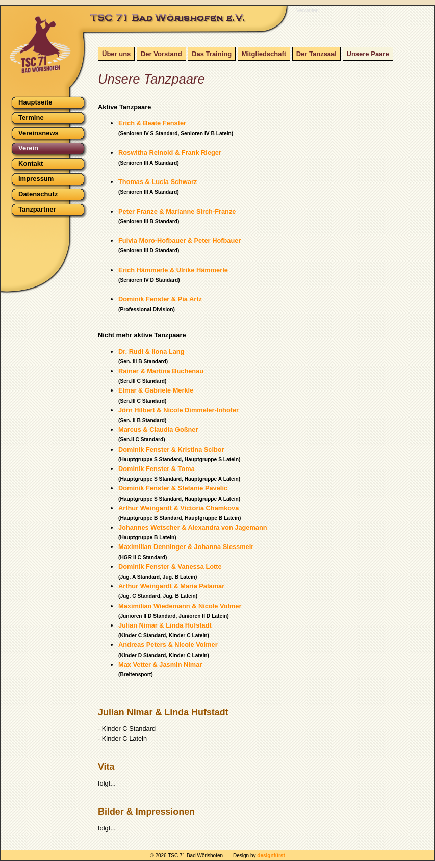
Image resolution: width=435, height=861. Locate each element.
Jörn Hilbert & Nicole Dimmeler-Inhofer (178, 410)
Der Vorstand (161, 54)
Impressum (36, 178)
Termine (31, 117)
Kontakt (30, 163)
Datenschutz (38, 194)
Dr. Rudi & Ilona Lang (151, 351)
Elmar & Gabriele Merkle (155, 390)
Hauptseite (35, 102)
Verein (28, 148)
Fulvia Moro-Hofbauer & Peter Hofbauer (179, 240)
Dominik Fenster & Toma (156, 469)
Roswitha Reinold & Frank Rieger (169, 152)
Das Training (212, 54)
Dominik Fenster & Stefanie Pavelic (172, 488)
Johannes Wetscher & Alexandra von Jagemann (192, 527)
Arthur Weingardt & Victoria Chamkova (178, 508)
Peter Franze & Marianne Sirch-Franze (177, 211)
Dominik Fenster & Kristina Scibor (171, 449)
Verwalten (307, 10)
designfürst (271, 855)
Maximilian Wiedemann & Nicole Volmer (179, 606)
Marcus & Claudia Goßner (158, 429)
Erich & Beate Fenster (152, 123)
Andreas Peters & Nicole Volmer (168, 644)
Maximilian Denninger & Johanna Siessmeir (185, 547)
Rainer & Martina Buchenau (160, 371)
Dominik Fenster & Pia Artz (160, 299)
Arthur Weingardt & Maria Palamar (171, 586)
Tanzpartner (37, 209)
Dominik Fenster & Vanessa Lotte (170, 566)
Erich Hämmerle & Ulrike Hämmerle (173, 270)
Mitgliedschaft (264, 54)
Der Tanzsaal (316, 54)
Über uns (116, 54)
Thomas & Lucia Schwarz (157, 182)
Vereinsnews (38, 133)
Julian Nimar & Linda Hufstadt (165, 625)
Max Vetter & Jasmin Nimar (160, 664)
